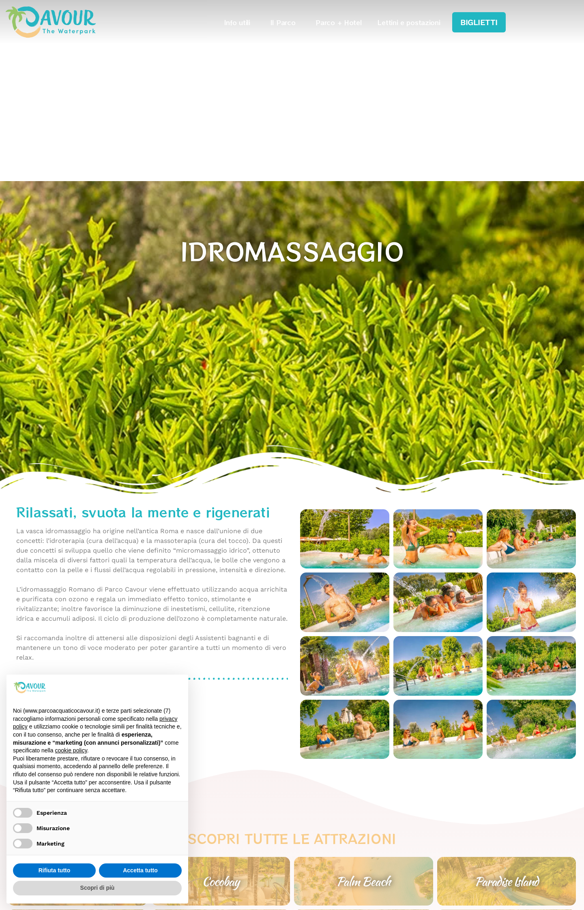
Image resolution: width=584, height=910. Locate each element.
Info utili (239, 22)
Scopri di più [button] (97, 887)
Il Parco (285, 22)
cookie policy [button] (71, 750)
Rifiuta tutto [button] (55, 870)
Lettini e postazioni (409, 22)
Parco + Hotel (338, 22)
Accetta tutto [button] (140, 870)
